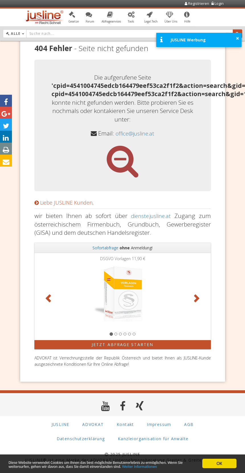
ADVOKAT (93, 424)
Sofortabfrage (105, 247)
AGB (188, 424)
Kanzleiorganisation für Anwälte (153, 438)
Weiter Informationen (30, 466)
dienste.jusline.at (149, 216)
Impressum (159, 424)
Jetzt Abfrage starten (122, 344)
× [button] (237, 38)
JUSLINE (60, 424)
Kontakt (125, 424)
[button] (73, 18)
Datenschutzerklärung (81, 438)
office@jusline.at (135, 133)
